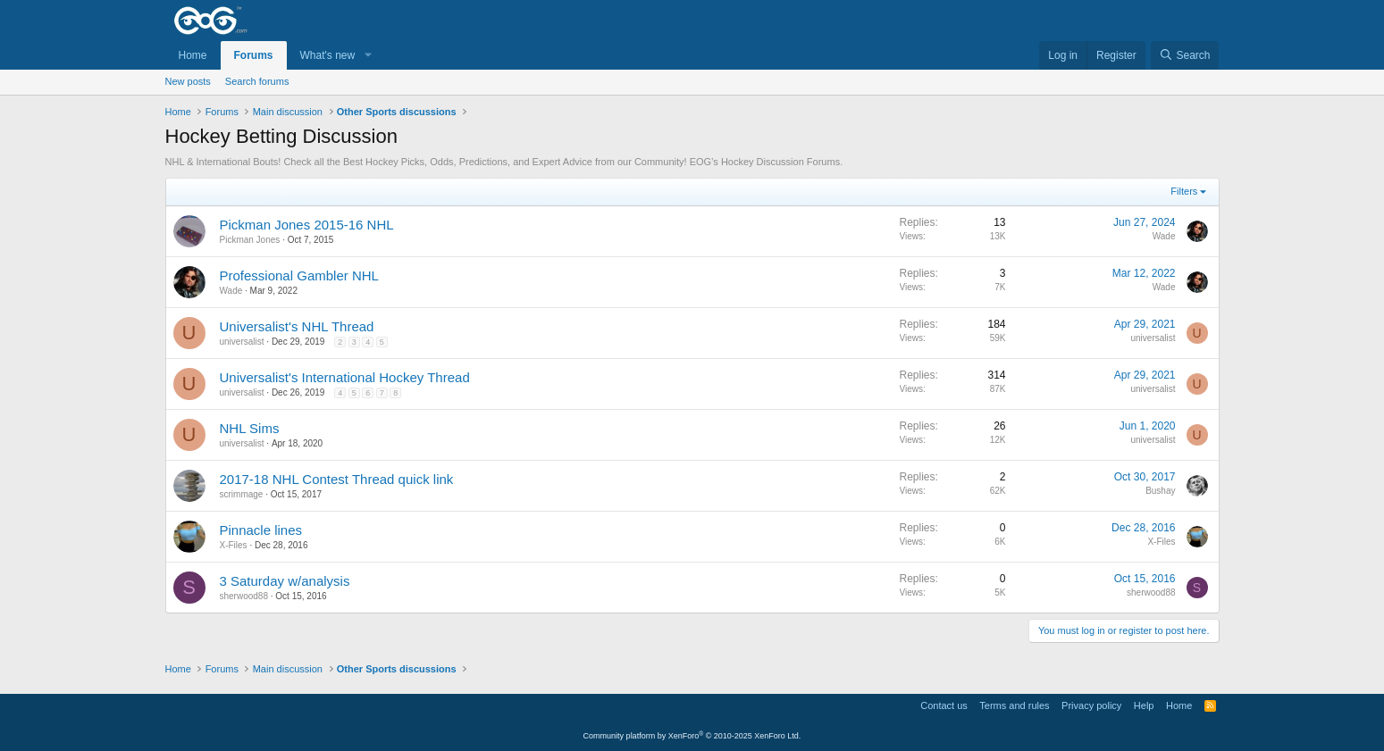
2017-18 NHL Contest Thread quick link (337, 479)
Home (193, 55)
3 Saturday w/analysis (285, 580)
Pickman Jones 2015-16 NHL (307, 224)
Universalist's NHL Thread (297, 326)
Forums (253, 55)
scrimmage (242, 494)
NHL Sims (250, 428)
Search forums (257, 81)
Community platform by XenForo (692, 735)
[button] (367, 56)
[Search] (1185, 56)
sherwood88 (244, 596)
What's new (328, 55)
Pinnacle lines (261, 530)
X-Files (233, 545)
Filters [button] (1183, 191)
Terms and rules (1014, 705)
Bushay (1160, 491)
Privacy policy (1091, 705)
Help (1144, 705)
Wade (1164, 236)
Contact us (944, 705)
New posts (188, 81)
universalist (242, 341)
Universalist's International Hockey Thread (345, 377)
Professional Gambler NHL (299, 275)
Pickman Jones (250, 240)
